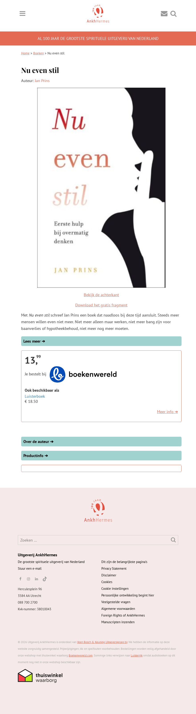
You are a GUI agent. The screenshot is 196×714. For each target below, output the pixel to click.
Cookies (106, 582)
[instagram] (28, 579)
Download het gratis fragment (101, 305)
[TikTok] (44, 579)
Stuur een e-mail (29, 568)
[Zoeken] (173, 539)
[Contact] (164, 13)
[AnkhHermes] (25, 510)
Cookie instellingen (115, 588)
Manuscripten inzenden (118, 622)
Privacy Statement (114, 568)
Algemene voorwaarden (118, 608)
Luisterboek (35, 396)
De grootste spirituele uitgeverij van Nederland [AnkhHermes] (51, 562)
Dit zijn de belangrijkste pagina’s (124, 562)
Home (25, 53)
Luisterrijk (137, 655)
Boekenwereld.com (81, 655)
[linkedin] (36, 579)
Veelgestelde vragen (115, 602)
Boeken (38, 53)
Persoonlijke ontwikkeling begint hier (127, 595)
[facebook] (20, 579)
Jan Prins (42, 80)
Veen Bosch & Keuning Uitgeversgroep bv (102, 642)
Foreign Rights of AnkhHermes (123, 615)
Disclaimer (108, 575)
